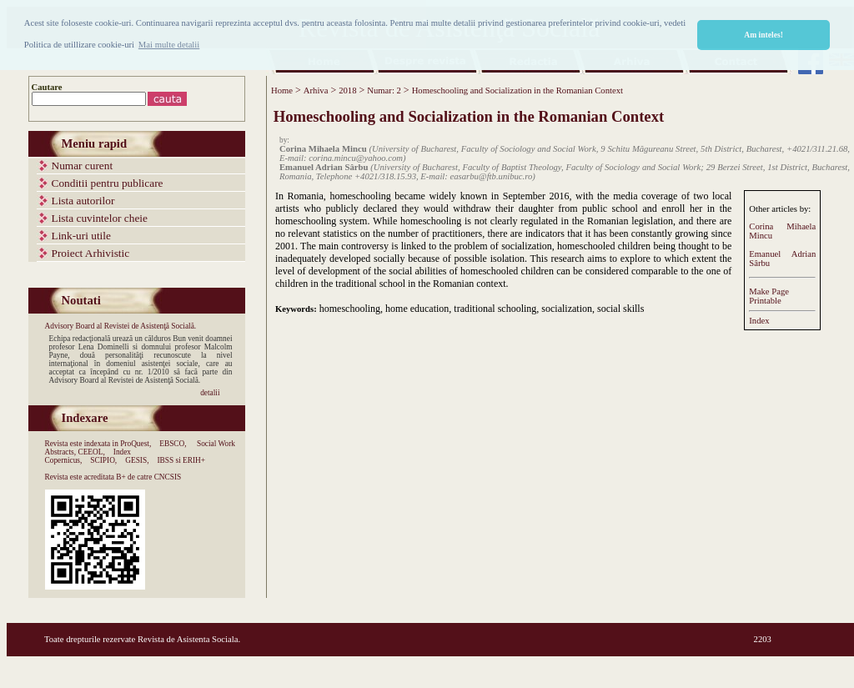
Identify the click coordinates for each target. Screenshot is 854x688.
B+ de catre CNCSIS (148, 477)
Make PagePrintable (769, 296)
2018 (347, 90)
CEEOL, (91, 452)
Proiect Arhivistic (91, 253)
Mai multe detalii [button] (168, 44)
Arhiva (316, 90)
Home (282, 90)
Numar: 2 (384, 90)
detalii (209, 393)
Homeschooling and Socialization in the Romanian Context (517, 90)
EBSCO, (172, 443)
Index (759, 320)
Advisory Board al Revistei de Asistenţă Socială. (121, 326)
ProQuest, (135, 443)
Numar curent (82, 165)
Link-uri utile (81, 235)
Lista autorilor (83, 200)
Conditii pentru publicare (107, 183)
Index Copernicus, (88, 456)
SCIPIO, (103, 460)
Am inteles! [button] (763, 34)
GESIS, (136, 460)
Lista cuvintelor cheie (100, 218)
